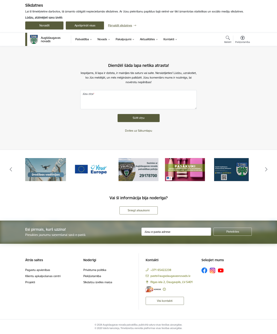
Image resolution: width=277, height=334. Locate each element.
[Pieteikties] (233, 232)
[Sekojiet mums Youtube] (221, 270)
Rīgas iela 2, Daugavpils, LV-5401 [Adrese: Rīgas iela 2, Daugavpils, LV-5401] (171, 282)
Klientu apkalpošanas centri (43, 276)
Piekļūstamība (92, 276)
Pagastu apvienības (37, 270)
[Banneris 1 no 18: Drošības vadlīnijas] (45, 169)
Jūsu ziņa (88, 94)
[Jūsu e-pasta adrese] (176, 232)
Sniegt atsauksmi (138, 210)
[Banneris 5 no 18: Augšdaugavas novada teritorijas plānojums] (231, 169)
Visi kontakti (164, 301)
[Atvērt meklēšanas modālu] (227, 40)
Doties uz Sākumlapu (138, 130)
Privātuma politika (94, 270)
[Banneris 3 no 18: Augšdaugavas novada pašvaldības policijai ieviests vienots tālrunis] (139, 169)
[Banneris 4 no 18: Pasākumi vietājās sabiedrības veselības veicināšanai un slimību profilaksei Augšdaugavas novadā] (185, 169)
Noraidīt (44, 25)
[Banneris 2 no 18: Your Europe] (92, 169)
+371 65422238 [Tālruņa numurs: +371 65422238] (160, 270)
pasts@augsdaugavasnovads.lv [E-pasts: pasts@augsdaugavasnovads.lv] (170, 276)
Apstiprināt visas (85, 25)
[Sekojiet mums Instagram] (212, 270)
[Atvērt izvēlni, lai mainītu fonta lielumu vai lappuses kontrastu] (242, 40)
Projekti (30, 282)
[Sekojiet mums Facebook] (204, 270)
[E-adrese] (153, 289)
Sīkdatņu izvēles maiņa (97, 282)
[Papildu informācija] (164, 289)
